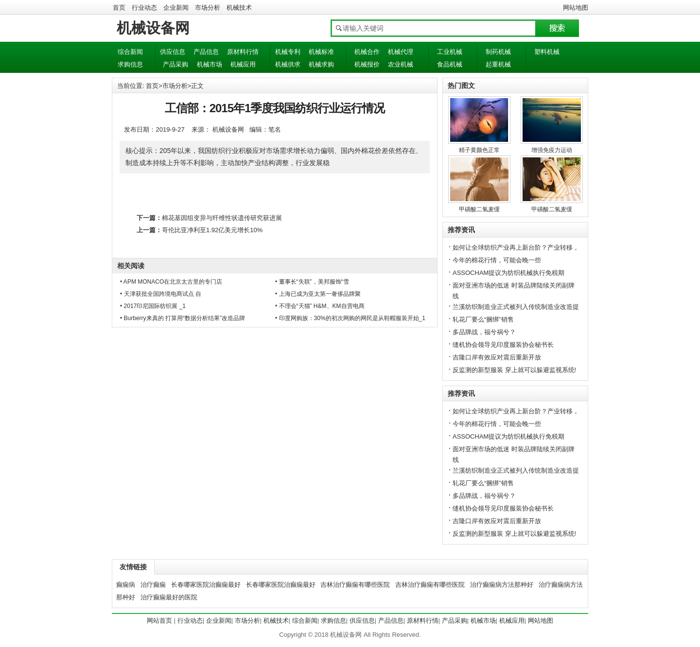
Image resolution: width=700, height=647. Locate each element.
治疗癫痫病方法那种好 (501, 584)
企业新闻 (176, 7)
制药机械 (498, 51)
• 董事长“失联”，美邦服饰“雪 (312, 281)
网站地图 (575, 7)
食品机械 (449, 64)
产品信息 (206, 51)
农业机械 (400, 64)
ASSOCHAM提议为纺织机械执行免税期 (508, 272)
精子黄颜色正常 (479, 150)
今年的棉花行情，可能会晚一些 (497, 260)
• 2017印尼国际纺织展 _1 (153, 306)
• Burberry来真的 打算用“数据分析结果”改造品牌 (182, 318)
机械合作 (367, 51)
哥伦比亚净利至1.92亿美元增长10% (212, 230)
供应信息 (172, 51)
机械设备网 (153, 28)
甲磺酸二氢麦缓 (479, 209)
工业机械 (449, 51)
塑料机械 (547, 51)
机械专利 (287, 51)
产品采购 (175, 64)
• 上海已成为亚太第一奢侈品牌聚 (318, 293)
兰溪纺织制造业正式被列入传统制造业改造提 (516, 306)
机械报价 (367, 64)
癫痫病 (125, 584)
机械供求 (287, 64)
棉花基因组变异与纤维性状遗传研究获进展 (222, 217)
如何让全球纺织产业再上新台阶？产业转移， (516, 247)
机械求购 (321, 64)
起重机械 (498, 64)
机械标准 (321, 51)
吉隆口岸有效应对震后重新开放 (497, 357)
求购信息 (130, 64)
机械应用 (243, 64)
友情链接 (133, 567)
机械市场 (209, 64)
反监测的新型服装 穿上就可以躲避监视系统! (514, 370)
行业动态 (144, 7)
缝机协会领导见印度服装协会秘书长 (503, 344)
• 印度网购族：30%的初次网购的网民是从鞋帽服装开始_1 (350, 318)
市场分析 (207, 7)
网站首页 (159, 620)
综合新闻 (130, 51)
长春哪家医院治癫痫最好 (206, 584)
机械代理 (400, 51)
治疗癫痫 (153, 584)
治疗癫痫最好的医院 (168, 597)
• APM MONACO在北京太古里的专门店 (171, 281)
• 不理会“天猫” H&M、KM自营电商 (320, 306)
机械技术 (239, 7)
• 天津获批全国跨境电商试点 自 (160, 293)
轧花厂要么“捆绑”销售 (483, 319)
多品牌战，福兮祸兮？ (484, 332)
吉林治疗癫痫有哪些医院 (355, 584)
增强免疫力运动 (551, 150)
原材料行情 (243, 51)
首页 (119, 7)
